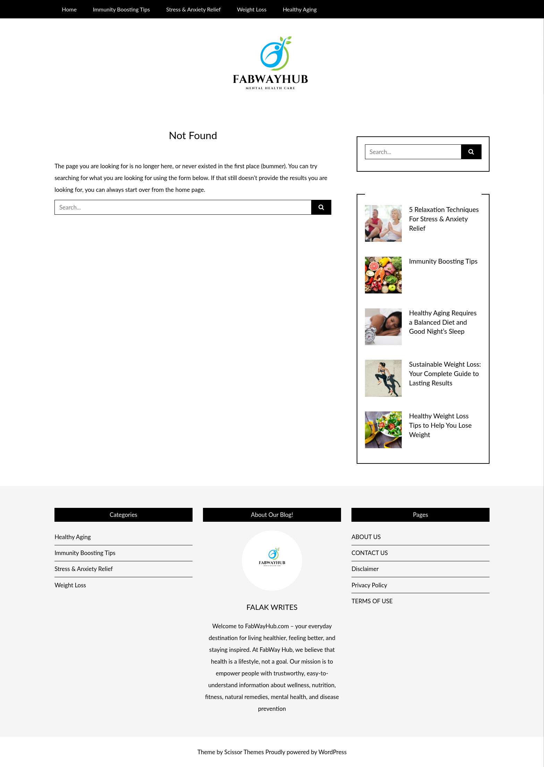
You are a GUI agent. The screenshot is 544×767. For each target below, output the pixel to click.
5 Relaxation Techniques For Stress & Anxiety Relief (444, 218)
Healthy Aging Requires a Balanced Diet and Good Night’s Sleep (443, 322)
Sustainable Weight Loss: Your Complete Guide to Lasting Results (445, 373)
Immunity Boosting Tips (121, 9)
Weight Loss (251, 9)
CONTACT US (369, 552)
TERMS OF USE (372, 601)
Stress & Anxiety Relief (193, 9)
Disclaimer (365, 568)
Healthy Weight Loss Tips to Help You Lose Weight (440, 425)
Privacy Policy (369, 585)
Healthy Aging (300, 9)
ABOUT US (366, 536)
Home (69, 9)
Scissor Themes (244, 752)
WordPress (332, 752)
